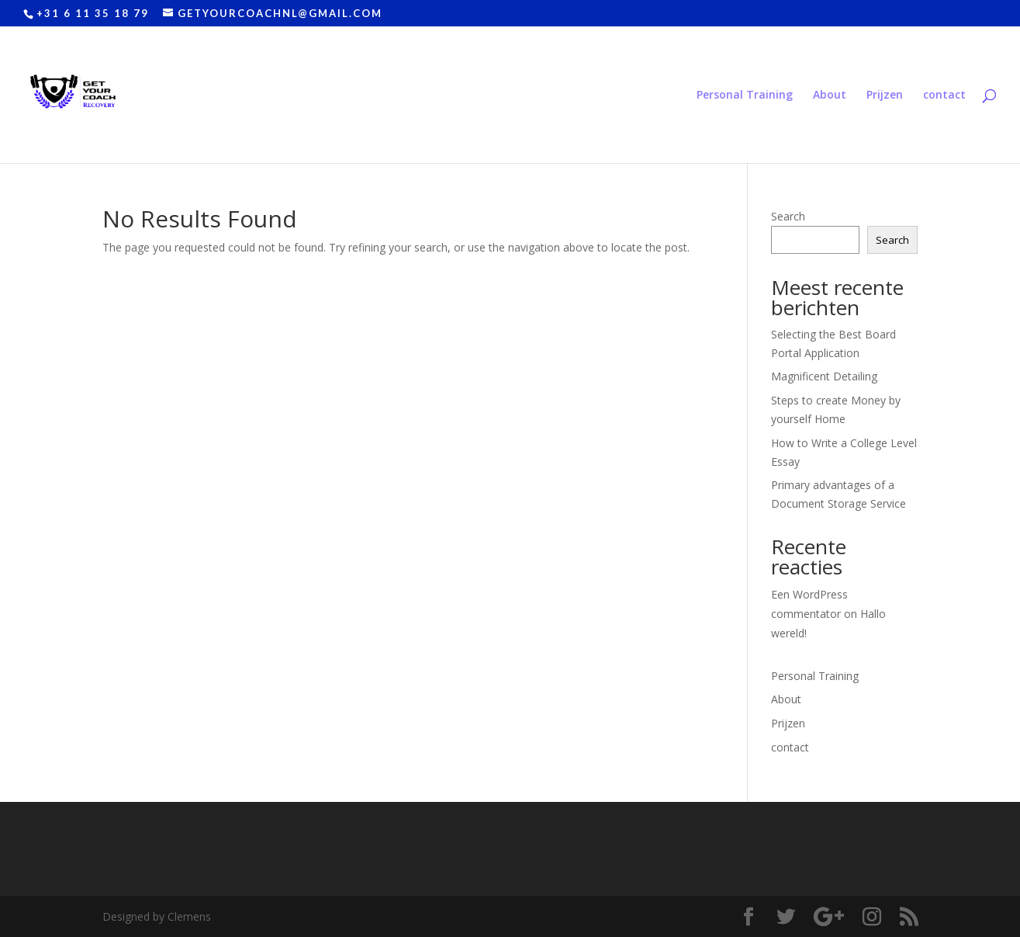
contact (944, 95)
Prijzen (884, 95)
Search (788, 216)
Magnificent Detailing (824, 376)
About (829, 95)
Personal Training (745, 95)
